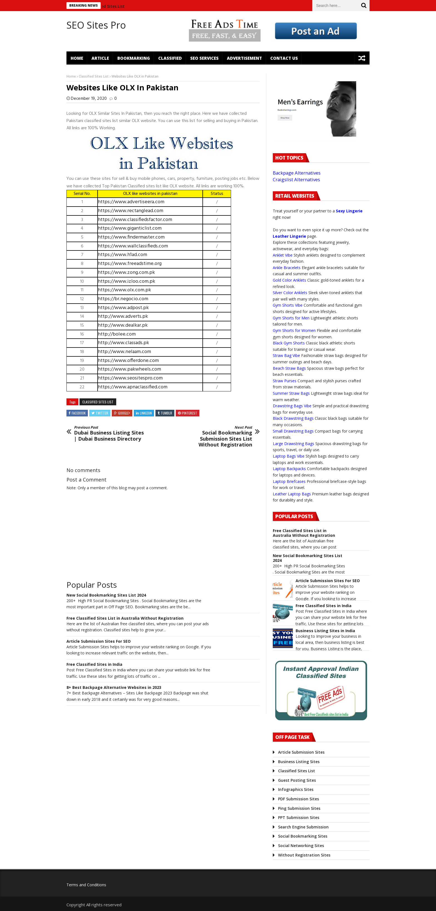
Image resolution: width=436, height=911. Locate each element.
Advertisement (244, 58)
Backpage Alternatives (297, 173)
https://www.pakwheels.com (129, 369)
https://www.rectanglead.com (130, 211)
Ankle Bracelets (287, 267)
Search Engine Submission (303, 827)
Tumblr (166, 413)
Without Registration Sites (304, 855)
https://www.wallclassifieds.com (133, 246)
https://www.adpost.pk (123, 308)
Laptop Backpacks (289, 468)
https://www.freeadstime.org (130, 264)
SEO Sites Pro (96, 25)
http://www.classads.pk (123, 343)
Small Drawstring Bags (293, 431)
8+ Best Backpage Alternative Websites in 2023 (113, 687)
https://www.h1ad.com (122, 255)
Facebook (79, 413)
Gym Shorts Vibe (288, 305)
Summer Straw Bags (291, 393)
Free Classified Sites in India (94, 664)
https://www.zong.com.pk (126, 273)
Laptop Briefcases (289, 481)
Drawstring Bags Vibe (292, 405)
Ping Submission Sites (299, 808)
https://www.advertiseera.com (131, 202)
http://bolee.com (117, 334)
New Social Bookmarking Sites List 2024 (106, 595)
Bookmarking (133, 58)
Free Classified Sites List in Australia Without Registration (125, 618)
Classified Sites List (109, 6)
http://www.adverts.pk (123, 316)
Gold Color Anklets (289, 280)
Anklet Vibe (283, 255)
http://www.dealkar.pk (123, 325)
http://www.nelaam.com (124, 352)
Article (100, 58)
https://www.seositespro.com (130, 378)
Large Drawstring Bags (293, 443)
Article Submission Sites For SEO (98, 641)
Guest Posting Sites (297, 780)
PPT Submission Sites (298, 817)
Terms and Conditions (86, 884)
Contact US (284, 58)
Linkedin (146, 413)
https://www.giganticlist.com (130, 228)
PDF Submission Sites (298, 798)
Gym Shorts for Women (294, 330)
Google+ (124, 413)
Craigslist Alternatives (296, 179)
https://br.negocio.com (123, 299)
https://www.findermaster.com (131, 237)
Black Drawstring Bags (293, 418)
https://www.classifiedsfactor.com (135, 220)
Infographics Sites (295, 789)
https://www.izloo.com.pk (126, 281)
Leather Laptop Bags (292, 494)
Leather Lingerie (289, 236)
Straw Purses (284, 380)
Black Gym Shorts (289, 343)
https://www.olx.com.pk (124, 290)
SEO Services (204, 58)
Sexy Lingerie (349, 211)
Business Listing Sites (298, 761)
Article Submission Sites (301, 752)
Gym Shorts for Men (291, 318)
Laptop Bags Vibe (288, 456)
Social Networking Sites (301, 845)
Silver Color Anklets (290, 292)
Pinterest (189, 413)
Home (77, 58)
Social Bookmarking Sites (302, 836)
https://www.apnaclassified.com (132, 387)
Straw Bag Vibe (286, 355)
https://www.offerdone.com (128, 361)
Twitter (102, 413)
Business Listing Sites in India (325, 631)
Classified (170, 58)
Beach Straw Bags (289, 368)
